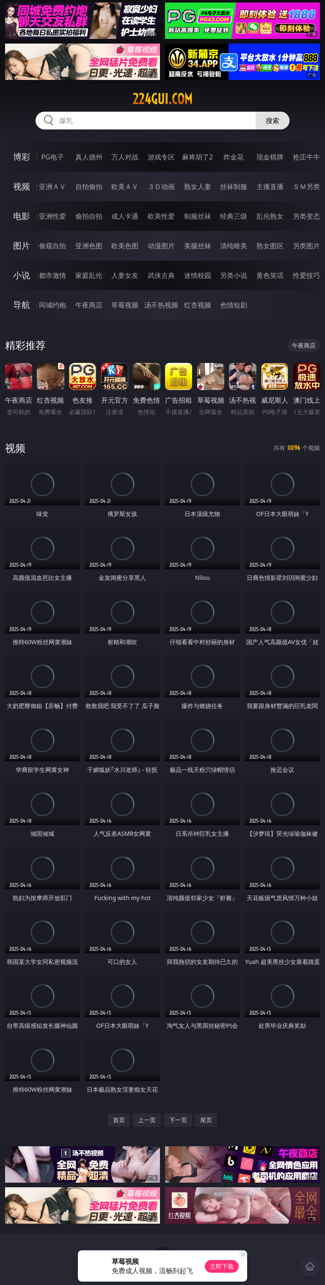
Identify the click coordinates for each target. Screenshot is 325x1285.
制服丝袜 (197, 216)
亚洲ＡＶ (52, 186)
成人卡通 (124, 216)
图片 (21, 245)
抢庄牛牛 (306, 157)
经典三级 (233, 216)
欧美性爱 (161, 216)
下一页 (178, 1120)
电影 (21, 216)
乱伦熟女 (270, 216)
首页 (119, 1120)
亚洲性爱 (52, 216)
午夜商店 (88, 305)
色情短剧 (233, 305)
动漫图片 (161, 245)
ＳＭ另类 (306, 186)
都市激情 (52, 275)
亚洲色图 (88, 245)
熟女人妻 (197, 186)
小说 (21, 275)
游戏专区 (161, 157)
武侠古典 (161, 275)
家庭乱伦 (88, 275)
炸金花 (233, 157)
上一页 (147, 1120)
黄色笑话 (270, 275)
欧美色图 (124, 245)
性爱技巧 (306, 275)
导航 (21, 304)
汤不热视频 (161, 305)
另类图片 (306, 245)
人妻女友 (124, 275)
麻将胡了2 (197, 157)
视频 (21, 186)
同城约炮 (52, 305)
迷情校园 (197, 275)
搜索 (272, 120)
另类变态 (306, 216)
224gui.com (162, 99)
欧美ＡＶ (124, 186)
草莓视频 (124, 305)
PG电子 (52, 157)
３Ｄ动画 (161, 186)
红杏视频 (197, 305)
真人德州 (88, 157)
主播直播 (270, 186)
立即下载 (222, 1266)
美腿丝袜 (197, 245)
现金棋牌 (270, 157)
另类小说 (233, 275)
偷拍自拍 (88, 216)
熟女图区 (270, 245)
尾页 (206, 1120)
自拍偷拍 (88, 186)
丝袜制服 (233, 186)
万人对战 (124, 157)
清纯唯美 (233, 245)
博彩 (21, 156)
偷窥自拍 (52, 245)
